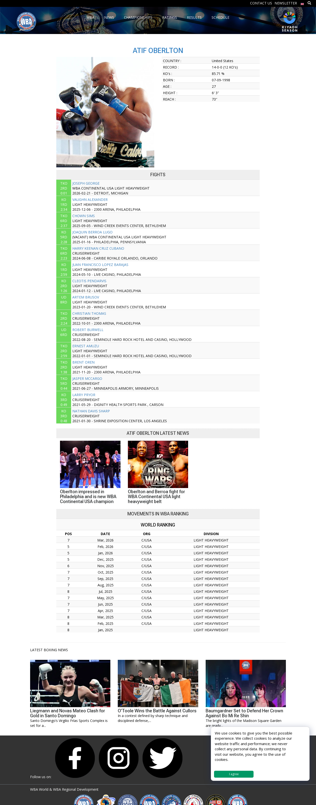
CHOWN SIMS (83, 215)
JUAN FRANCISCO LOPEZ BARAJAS (100, 264)
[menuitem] (302, 2)
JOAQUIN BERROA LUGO (92, 232)
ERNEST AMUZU (85, 346)
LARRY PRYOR (83, 394)
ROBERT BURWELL (87, 329)
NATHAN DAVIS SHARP (91, 411)
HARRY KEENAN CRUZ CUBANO (98, 248)
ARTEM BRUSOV (85, 297)
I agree (234, 774)
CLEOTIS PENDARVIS (89, 281)
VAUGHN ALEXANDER (90, 199)
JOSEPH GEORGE (85, 183)
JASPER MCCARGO (87, 378)
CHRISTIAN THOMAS (89, 313)
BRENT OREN (83, 362)
